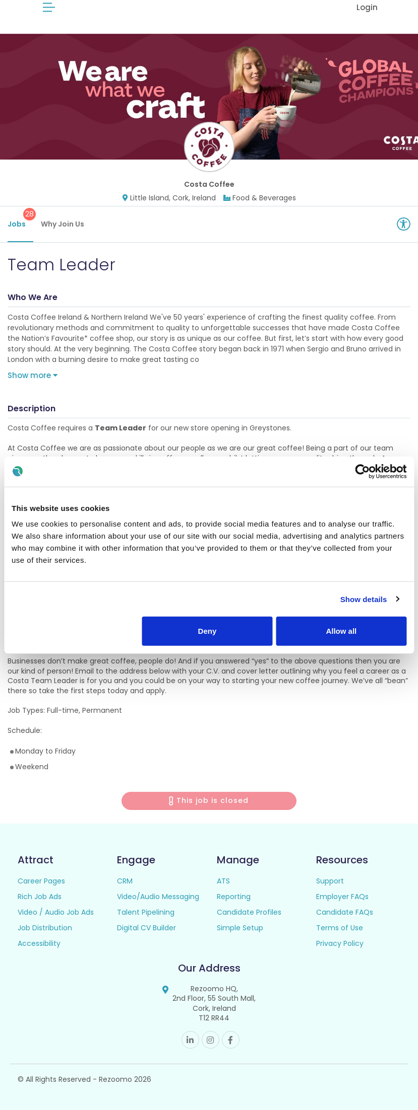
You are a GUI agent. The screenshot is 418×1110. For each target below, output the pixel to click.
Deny (207, 631)
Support (330, 881)
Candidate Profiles (249, 912)
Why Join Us (62, 224)
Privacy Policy (340, 943)
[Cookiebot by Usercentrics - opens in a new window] (362, 471)
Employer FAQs (342, 897)
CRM (125, 881)
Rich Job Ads (40, 897)
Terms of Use (339, 928)
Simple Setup (240, 928)
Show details (363, 599)
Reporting (234, 897)
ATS (223, 881)
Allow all (341, 631)
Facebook (231, 1040)
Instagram (210, 1040)
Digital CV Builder (146, 928)
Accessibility (39, 943)
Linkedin (190, 1040)
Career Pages (41, 881)
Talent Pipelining (145, 912)
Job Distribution (45, 928)
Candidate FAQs (344, 912)
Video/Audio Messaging (158, 897)
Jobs (20, 218)
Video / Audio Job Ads (56, 912)
